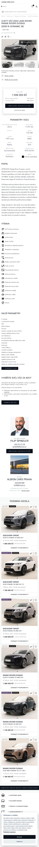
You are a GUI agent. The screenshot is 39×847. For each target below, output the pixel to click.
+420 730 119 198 (19, 444)
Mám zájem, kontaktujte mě (19, 451)
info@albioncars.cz (19, 485)
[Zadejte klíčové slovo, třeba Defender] (2, 11)
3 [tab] (19, 531)
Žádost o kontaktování (19, 806)
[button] (33, 47)
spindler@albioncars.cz (19, 447)
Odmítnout (19, 841)
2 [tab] (18, 531)
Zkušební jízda (15, 795)
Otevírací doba (25, 490)
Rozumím (19, 837)
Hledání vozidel (16, 801)
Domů (3, 16)
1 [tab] (17, 531)
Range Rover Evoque (20, 16)
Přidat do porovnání (11, 79)
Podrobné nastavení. (9, 832)
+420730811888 (19, 483)
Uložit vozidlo (9, 75)
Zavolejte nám (19, 110)
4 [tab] (20, 531)
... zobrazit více (10, 368)
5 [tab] (21, 531)
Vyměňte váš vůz (10, 402)
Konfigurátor (15, 812)
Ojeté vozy (10, 16)
